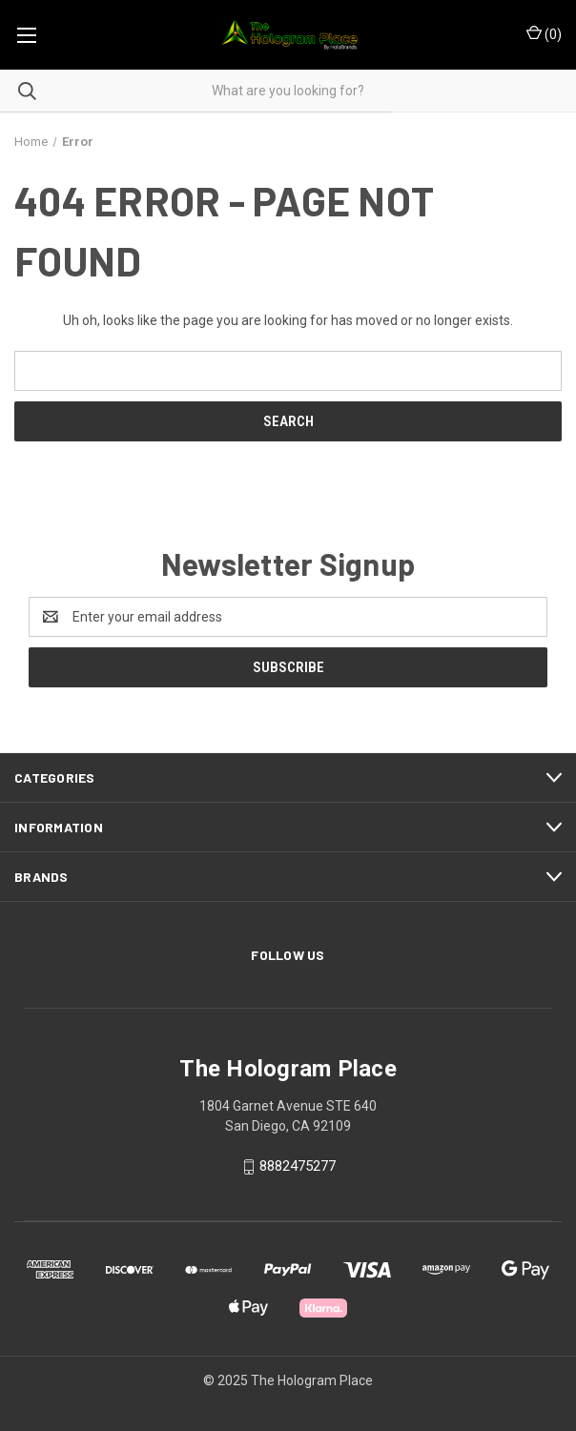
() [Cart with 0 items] (544, 33)
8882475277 (297, 1166)
